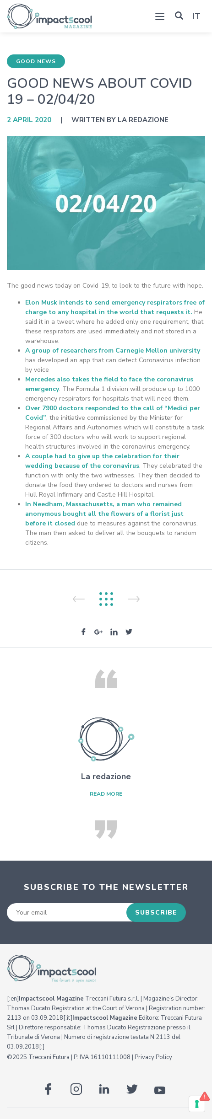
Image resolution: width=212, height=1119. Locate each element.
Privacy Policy (153, 1057)
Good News (36, 61)
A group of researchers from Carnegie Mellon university (112, 350)
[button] (179, 15)
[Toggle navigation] (159, 17)
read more (106, 794)
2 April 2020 (29, 119)
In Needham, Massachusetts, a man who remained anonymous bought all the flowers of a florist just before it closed (104, 514)
